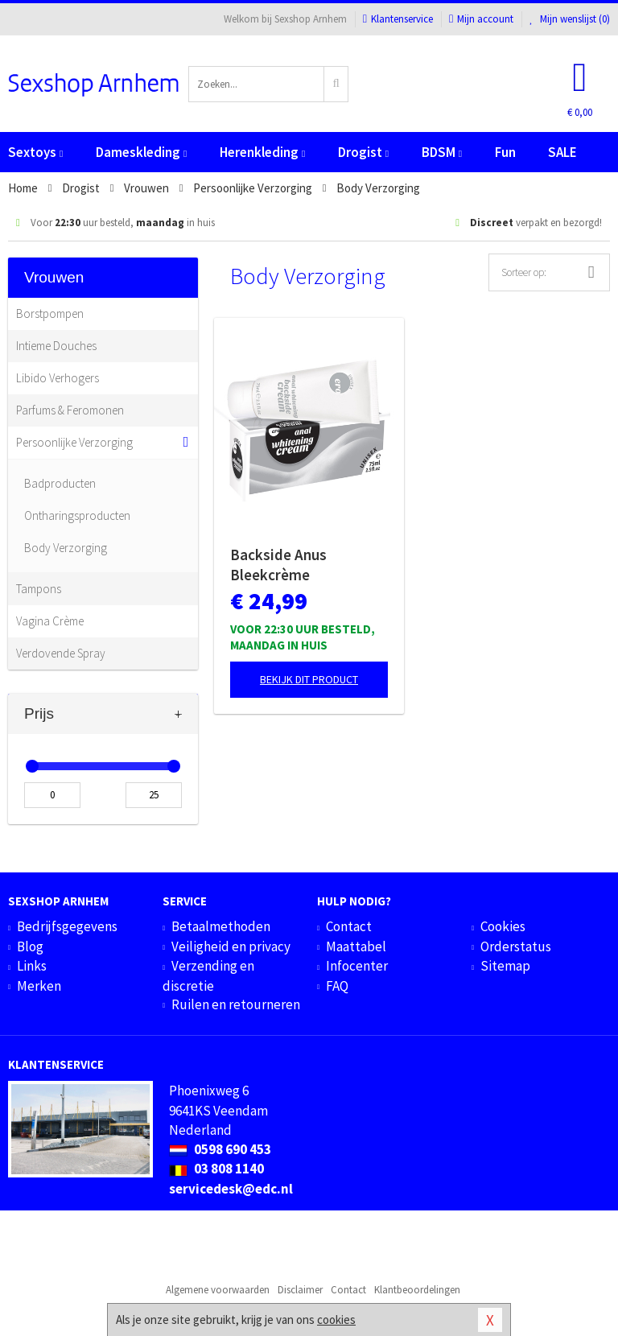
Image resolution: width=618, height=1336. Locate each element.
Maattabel (356, 946)
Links (32, 966)
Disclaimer (300, 1290)
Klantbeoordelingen (417, 1290)
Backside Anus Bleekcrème (278, 564)
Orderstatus (515, 946)
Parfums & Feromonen (70, 410)
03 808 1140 (216, 1168)
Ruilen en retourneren (235, 1004)
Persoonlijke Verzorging (74, 442)
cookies (336, 1319)
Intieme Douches (56, 345)
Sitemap (505, 966)
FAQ (337, 986)
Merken (39, 986)
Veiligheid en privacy (230, 946)
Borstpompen (50, 313)
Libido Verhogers (57, 378)
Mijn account (481, 19)
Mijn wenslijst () (569, 19)
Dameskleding (141, 152)
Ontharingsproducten (77, 515)
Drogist (363, 152)
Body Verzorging (65, 547)
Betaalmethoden (220, 926)
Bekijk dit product (309, 679)
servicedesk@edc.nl (231, 1189)
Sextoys (35, 152)
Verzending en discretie (208, 975)
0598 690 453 (220, 1149)
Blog (30, 946)
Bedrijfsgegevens (67, 926)
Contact (349, 926)
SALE (562, 152)
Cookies (502, 926)
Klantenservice (398, 19)
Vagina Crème (50, 621)
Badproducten (60, 483)
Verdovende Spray (60, 653)
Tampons (38, 588)
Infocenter (357, 966)
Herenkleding (262, 152)
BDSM (442, 152)
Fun (505, 152)
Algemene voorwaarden (218, 1290)
